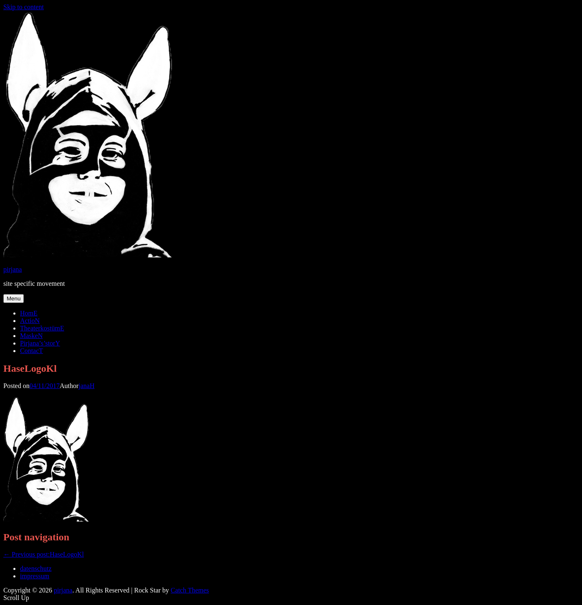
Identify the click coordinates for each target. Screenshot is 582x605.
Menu (13, 298)
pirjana (12, 269)
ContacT (31, 350)
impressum (34, 576)
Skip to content (23, 6)
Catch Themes (190, 590)
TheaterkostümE (42, 328)
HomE (29, 313)
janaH (86, 385)
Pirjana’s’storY (40, 343)
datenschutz (36, 568)
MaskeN (31, 335)
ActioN (30, 320)
